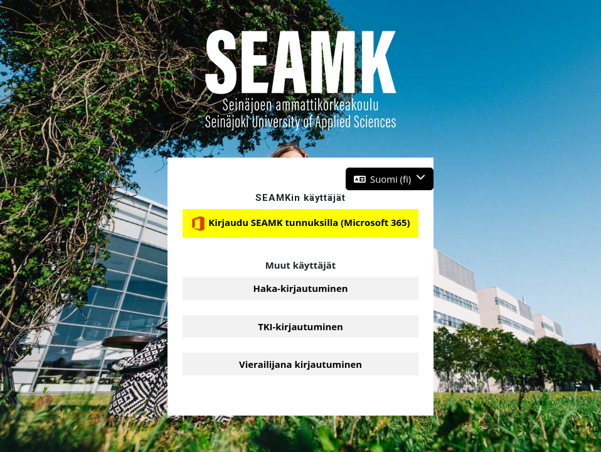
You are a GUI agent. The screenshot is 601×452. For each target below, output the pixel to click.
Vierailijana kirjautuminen (300, 364)
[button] (390, 179)
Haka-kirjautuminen (300, 288)
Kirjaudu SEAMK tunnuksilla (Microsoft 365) (300, 223)
